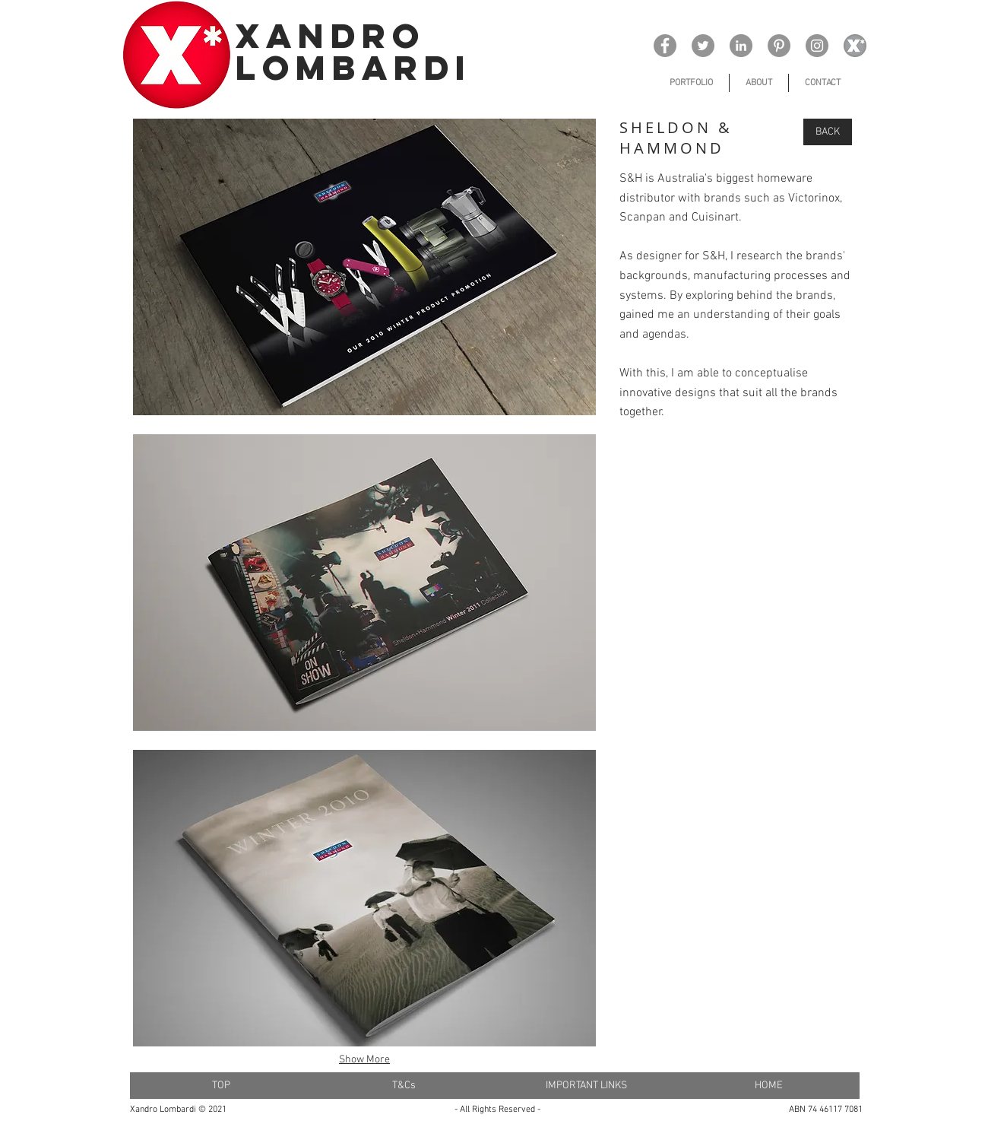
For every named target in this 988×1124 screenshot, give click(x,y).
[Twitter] (703, 45)
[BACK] (827, 132)
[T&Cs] (403, 1085)
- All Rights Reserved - (497, 1109)
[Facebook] (665, 45)
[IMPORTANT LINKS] (586, 1085)
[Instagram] (817, 45)
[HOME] (768, 1085)
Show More (364, 1059)
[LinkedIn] (741, 45)
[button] (364, 267)
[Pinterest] (779, 45)
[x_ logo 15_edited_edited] (855, 45)
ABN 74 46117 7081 (826, 1109)
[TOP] (221, 1085)
